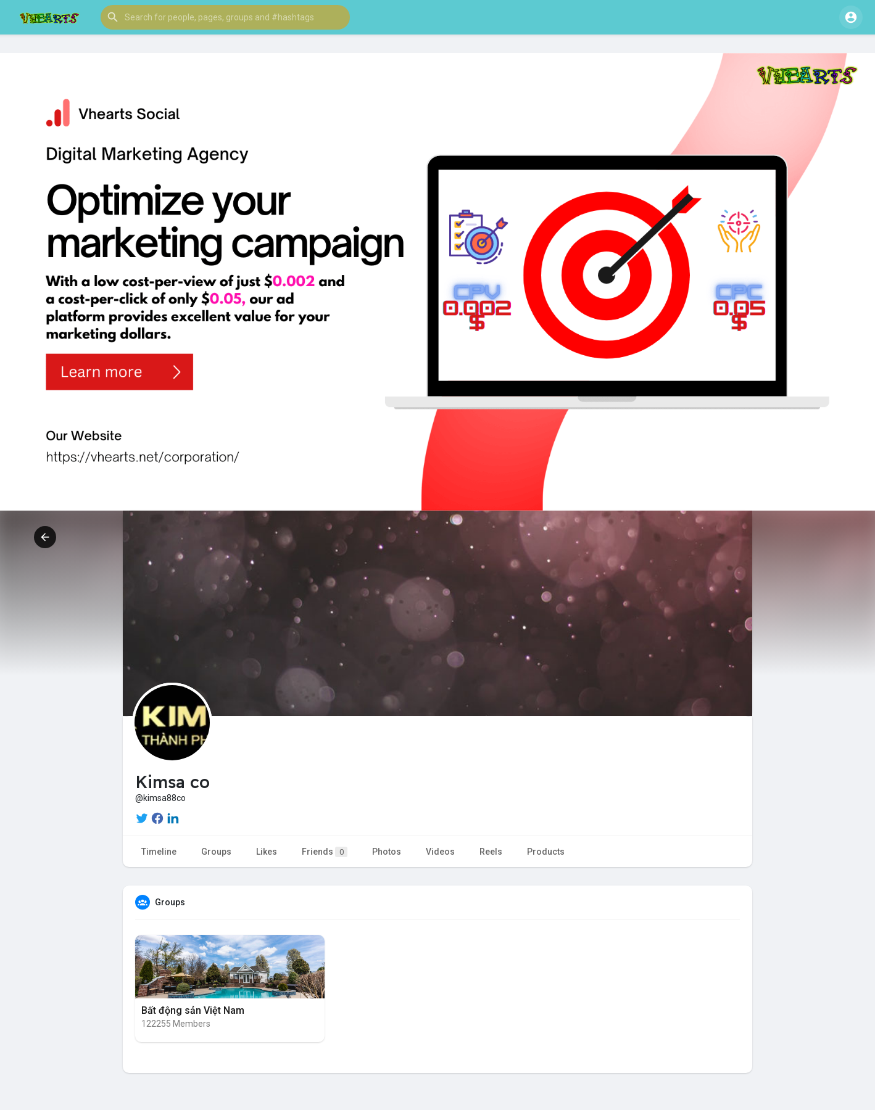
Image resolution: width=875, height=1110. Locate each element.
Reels (490, 852)
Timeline (158, 852)
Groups (216, 852)
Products (546, 852)
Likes (266, 852)
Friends (324, 852)
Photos (386, 852)
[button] (225, 17)
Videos (440, 852)
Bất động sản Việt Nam (192, 1010)
